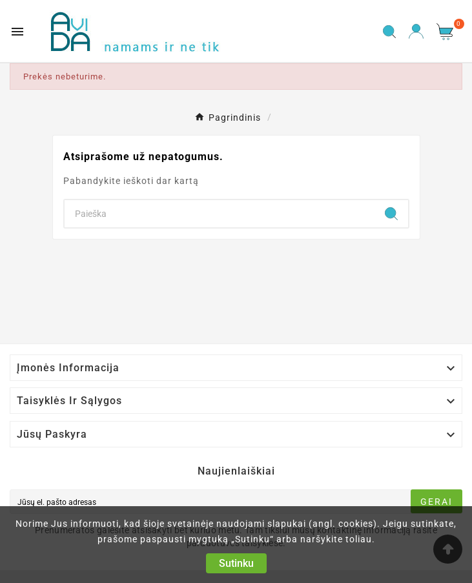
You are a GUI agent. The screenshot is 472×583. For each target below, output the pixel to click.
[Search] (220, 213)
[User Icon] (416, 31)
